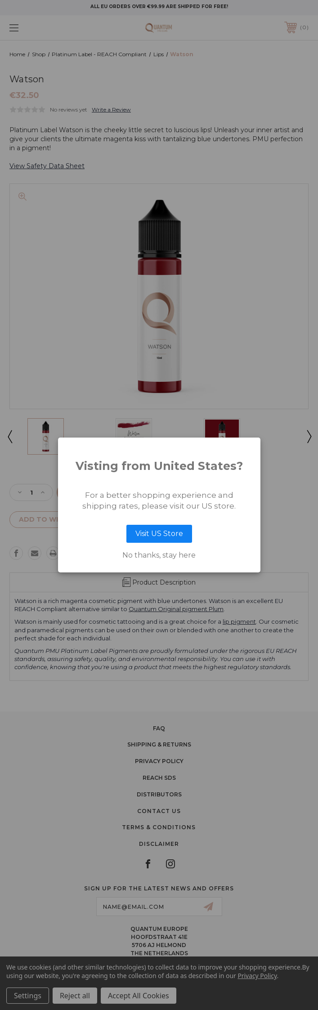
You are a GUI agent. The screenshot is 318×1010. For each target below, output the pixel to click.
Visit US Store (159, 533)
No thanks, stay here (159, 555)
